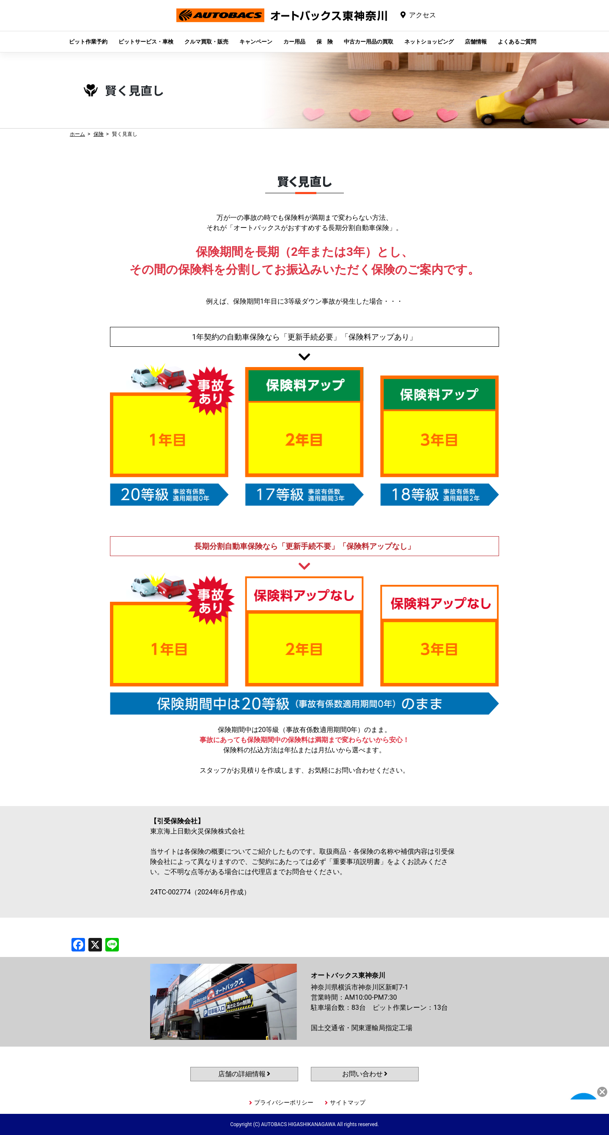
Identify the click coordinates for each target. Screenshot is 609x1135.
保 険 (324, 41)
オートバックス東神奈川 (281, 21)
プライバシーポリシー (283, 1102)
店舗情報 (476, 41)
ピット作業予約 (88, 41)
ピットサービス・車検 (145, 41)
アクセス (422, 15)
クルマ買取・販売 (206, 41)
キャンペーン (255, 41)
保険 (98, 134)
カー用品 (294, 41)
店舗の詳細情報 (244, 1074)
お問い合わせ (365, 1074)
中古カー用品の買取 (368, 41)
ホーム (77, 134)
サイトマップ (347, 1102)
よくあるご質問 (517, 41)
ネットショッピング (429, 41)
